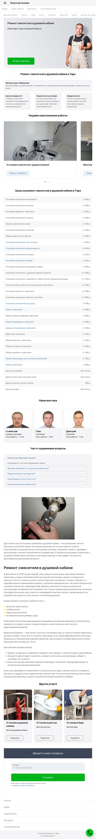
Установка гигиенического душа (20, 303)
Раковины (52, 15)
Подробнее (14, 738)
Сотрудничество (48, 9)
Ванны (41, 15)
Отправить (48, 777)
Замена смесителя (14, 365)
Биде (33, 15)
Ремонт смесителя (14, 309)
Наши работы (17, 9)
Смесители (63, 15)
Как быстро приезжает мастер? (22, 458)
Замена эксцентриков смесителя (20, 328)
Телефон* (16, 765)
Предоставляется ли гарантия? (21, 474)
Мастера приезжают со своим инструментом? (28, 468)
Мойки (74, 15)
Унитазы (24, 15)
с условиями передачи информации (22, 785)
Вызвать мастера (21, 61)
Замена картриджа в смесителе (20, 322)
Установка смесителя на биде (19, 260)
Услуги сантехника (19, 3)
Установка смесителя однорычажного (23, 248)
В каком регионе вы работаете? (22, 484)
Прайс (5, 9)
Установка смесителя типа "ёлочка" (22, 242)
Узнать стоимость (18, 173)
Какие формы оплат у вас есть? (22, 479)
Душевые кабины (10, 15)
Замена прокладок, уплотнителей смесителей (26, 358)
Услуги (7, 801)
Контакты (32, 9)
